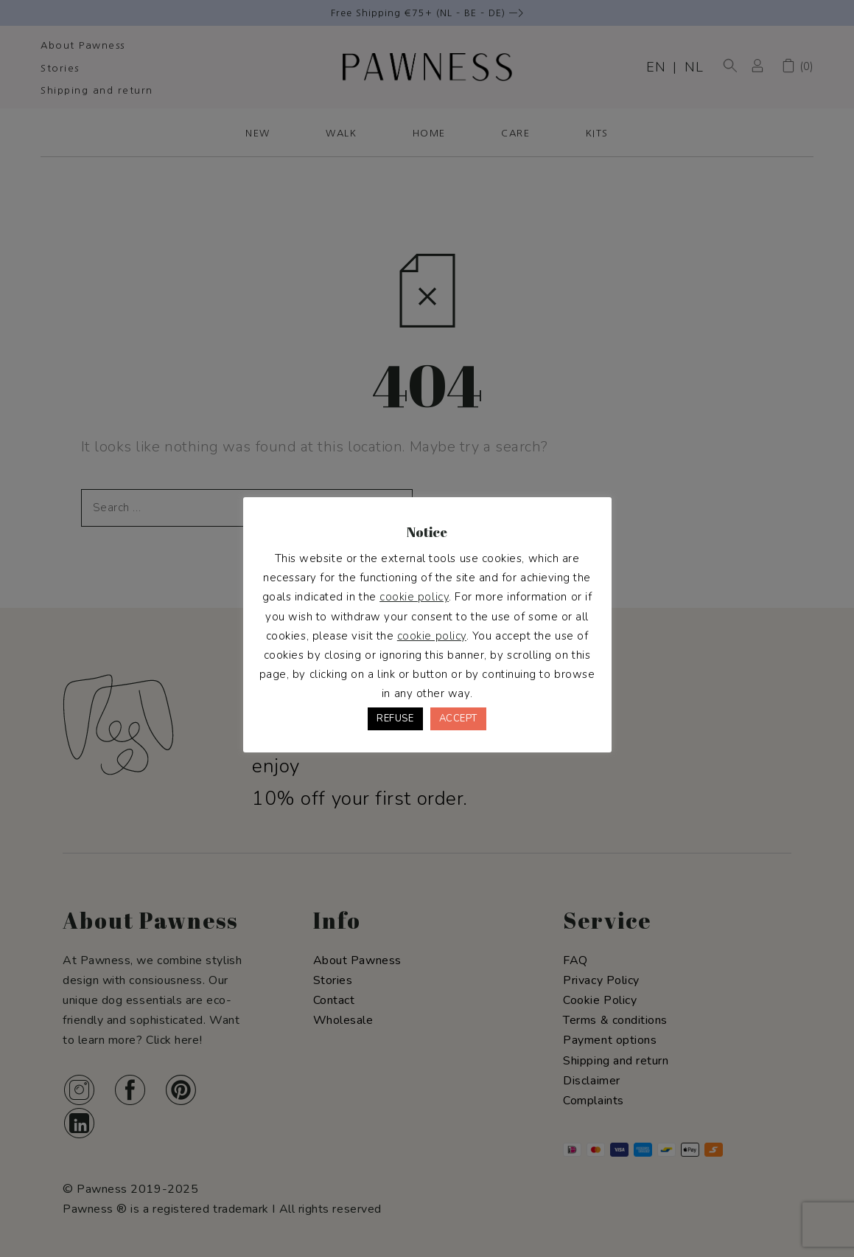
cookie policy (414, 596)
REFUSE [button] (395, 718)
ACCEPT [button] (458, 718)
